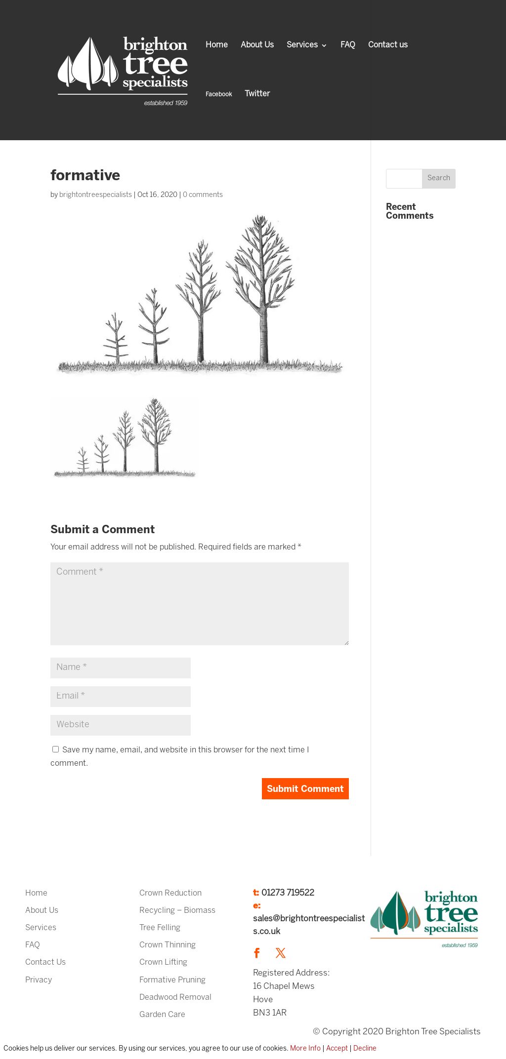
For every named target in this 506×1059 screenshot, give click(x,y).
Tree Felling (159, 928)
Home (217, 45)
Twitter (257, 94)
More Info (305, 1049)
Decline (365, 1049)
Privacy (38, 980)
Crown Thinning (167, 945)
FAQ (347, 45)
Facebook (219, 94)
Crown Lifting (163, 962)
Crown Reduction (170, 893)
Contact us (388, 45)
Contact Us (45, 962)
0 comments (203, 195)
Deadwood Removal (175, 997)
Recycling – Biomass (177, 910)
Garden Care (162, 1015)
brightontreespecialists (95, 195)
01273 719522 (287, 893)
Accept (337, 1049)
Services (302, 45)
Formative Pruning (172, 980)
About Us (257, 45)
